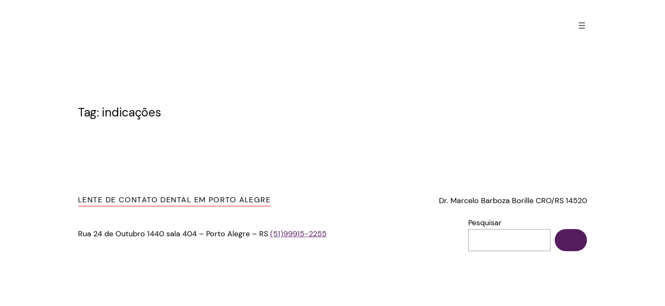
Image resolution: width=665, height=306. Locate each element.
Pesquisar (485, 223)
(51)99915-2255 (298, 234)
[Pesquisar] (571, 240)
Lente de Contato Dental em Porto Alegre (174, 200)
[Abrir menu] (582, 25)
